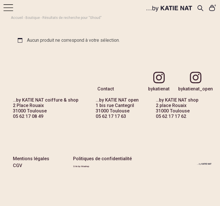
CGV (17, 165)
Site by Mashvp (81, 166)
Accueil (17, 18)
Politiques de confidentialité (102, 158)
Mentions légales (31, 158)
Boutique (32, 18)
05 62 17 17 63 (111, 116)
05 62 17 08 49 (28, 116)
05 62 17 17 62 (171, 116)
